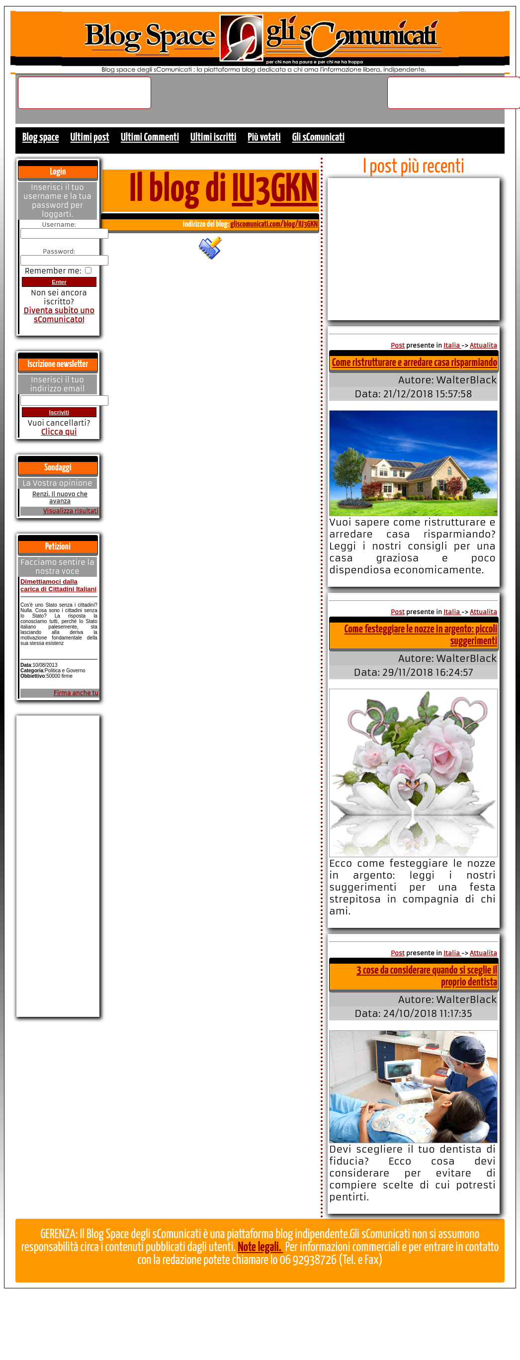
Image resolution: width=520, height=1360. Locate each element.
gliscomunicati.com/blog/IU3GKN (274, 224)
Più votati (264, 137)
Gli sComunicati (318, 137)
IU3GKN (275, 190)
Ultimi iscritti (213, 137)
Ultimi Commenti (150, 137)
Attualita (483, 345)
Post (398, 345)
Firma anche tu (76, 693)
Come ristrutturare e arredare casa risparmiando (414, 362)
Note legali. (260, 1248)
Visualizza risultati (70, 511)
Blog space (40, 137)
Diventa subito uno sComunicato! (58, 315)
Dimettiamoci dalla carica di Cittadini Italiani (58, 585)
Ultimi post (89, 137)
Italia (452, 345)
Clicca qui (59, 432)
